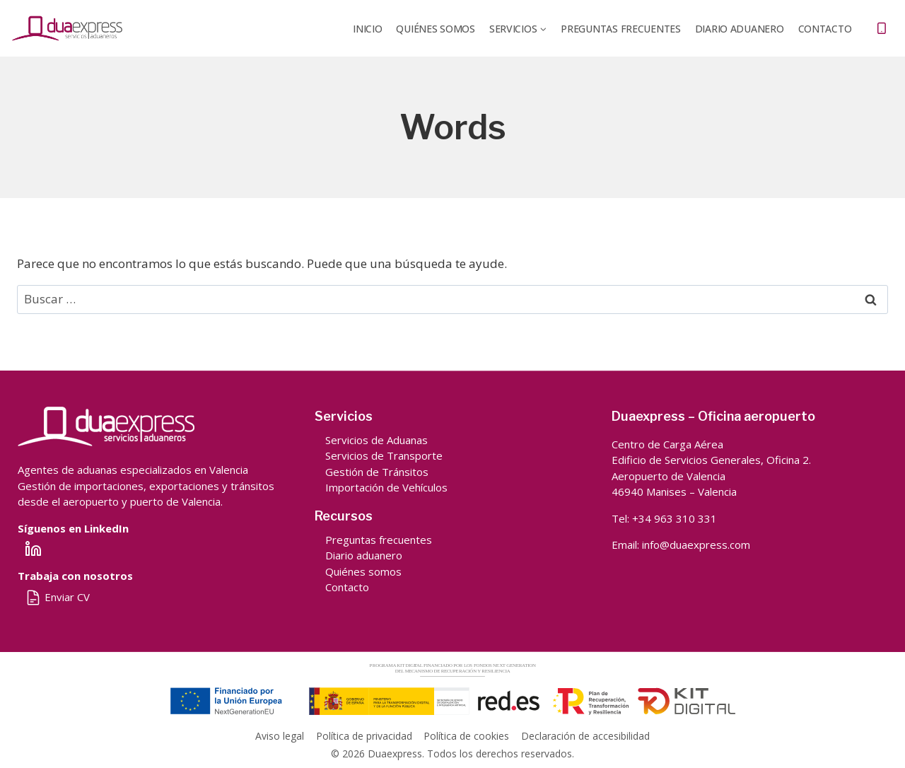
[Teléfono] (881, 28)
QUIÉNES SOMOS (435, 28)
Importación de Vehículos (386, 487)
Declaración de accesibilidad (585, 736)
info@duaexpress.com (696, 544)
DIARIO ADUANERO (739, 28)
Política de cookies (466, 736)
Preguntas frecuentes (620, 28)
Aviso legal (279, 736)
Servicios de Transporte (384, 455)
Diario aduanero (363, 555)
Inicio (367, 28)
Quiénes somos (363, 571)
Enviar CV (57, 597)
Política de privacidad (364, 736)
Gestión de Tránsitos (376, 472)
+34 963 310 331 (674, 518)
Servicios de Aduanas (376, 440)
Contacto (825, 28)
